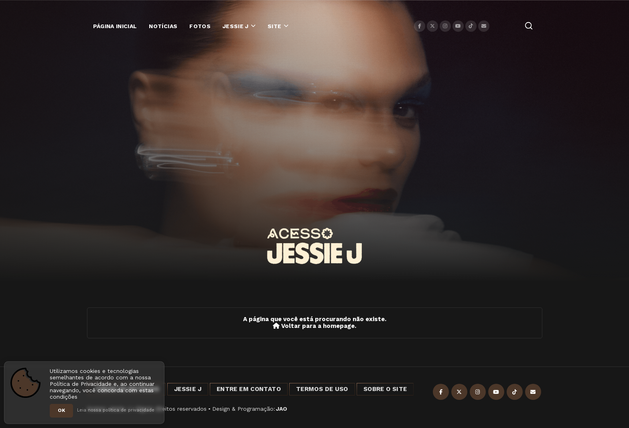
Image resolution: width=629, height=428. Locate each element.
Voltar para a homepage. (314, 326)
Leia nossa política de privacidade (115, 410)
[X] (432, 26)
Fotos (200, 26)
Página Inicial (115, 26)
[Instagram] (445, 26)
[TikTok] (471, 26)
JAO (281, 408)
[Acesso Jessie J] (314, 246)
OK (61, 410)
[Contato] (483, 26)
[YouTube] (458, 26)
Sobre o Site (385, 389)
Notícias (163, 26)
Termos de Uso (322, 389)
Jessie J (236, 26)
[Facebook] (419, 26)
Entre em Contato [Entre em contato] (249, 389)
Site (274, 26)
